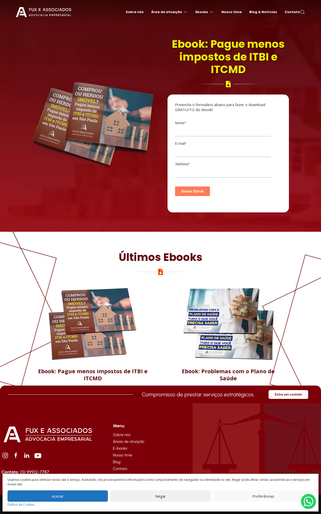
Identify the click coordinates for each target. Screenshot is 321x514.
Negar (160, 496)
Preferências (263, 496)
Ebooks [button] (204, 12)
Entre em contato (288, 394)
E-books (120, 448)
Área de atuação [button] (169, 12)
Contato (292, 12)
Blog (116, 461)
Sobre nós (135, 12)
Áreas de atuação (128, 441)
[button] (302, 12)
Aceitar (58, 496)
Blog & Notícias (263, 12)
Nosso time (231, 12)
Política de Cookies (21, 504)
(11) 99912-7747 (25, 472)
